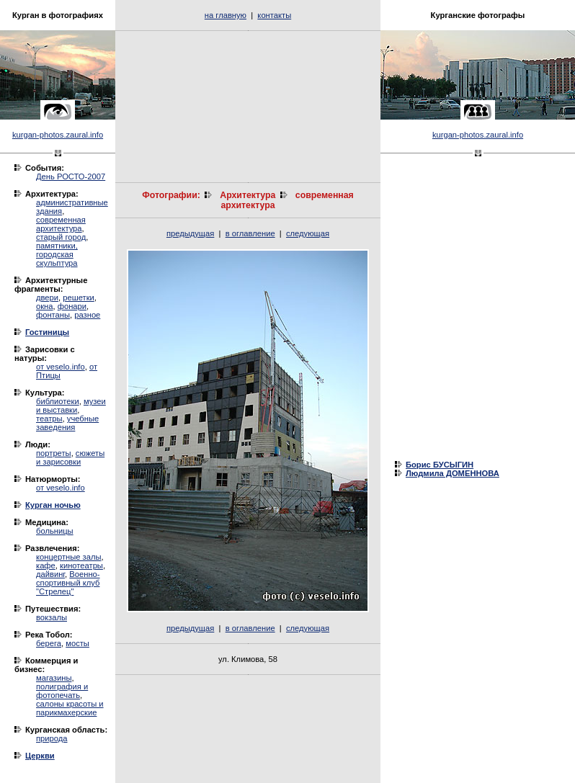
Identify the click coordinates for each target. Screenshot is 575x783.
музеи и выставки (71, 405)
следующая (307, 233)
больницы (54, 531)
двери (47, 297)
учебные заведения (67, 422)
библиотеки (57, 401)
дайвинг (50, 574)
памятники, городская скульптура (57, 254)
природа (51, 738)
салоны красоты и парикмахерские (70, 708)
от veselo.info (60, 366)
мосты (77, 643)
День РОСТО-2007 (70, 176)
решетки (78, 297)
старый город (61, 237)
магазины (53, 678)
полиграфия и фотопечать (62, 690)
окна (44, 306)
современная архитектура (61, 224)
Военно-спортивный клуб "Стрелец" (68, 583)
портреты (53, 453)
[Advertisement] (248, 107)
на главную (225, 15)
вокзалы (51, 617)
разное (87, 314)
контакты (274, 15)
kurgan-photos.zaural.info (57, 134)
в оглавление (250, 233)
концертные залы (69, 556)
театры (49, 418)
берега (48, 643)
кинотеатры (81, 565)
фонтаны (53, 314)
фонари (72, 306)
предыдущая (190, 233)
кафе (45, 565)
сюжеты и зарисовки (70, 457)
